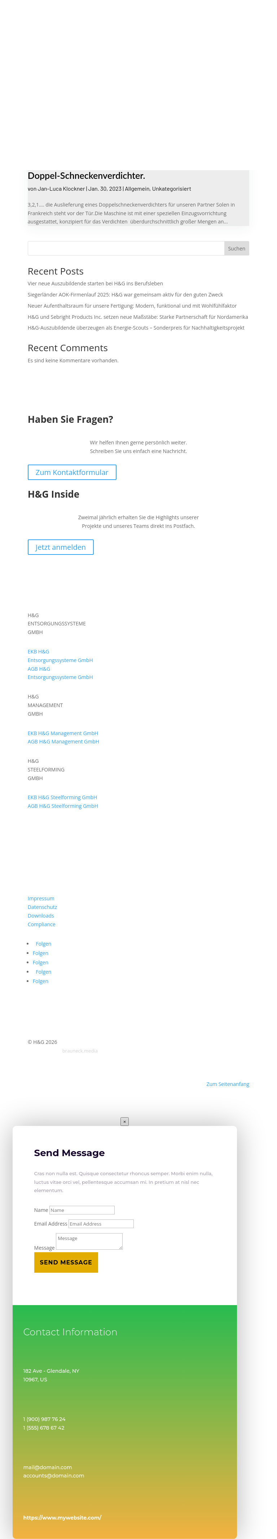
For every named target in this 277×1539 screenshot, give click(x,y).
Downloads (41, 915)
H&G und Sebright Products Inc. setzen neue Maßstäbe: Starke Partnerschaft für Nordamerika (138, 316)
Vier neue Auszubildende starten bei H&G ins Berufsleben (95, 283)
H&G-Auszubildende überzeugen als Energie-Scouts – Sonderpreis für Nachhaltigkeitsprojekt (136, 327)
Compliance (42, 924)
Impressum (41, 898)
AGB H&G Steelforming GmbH (63, 805)
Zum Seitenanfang (227, 1084)
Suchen (236, 248)
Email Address (50, 1223)
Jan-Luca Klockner (61, 188)
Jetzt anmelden (61, 547)
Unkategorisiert (171, 188)
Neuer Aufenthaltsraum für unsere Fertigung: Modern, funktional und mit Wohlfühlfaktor (132, 305)
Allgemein (137, 188)
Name (41, 1210)
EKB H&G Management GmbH (63, 733)
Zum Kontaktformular (72, 472)
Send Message (66, 1262)
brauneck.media (80, 1050)
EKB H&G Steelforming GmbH (62, 797)
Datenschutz (42, 907)
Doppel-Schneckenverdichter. (86, 175)
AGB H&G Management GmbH (63, 741)
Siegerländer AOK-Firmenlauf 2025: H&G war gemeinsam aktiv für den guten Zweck (125, 294)
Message (44, 1247)
